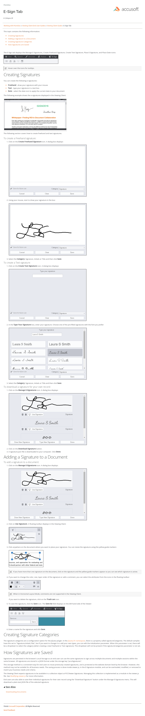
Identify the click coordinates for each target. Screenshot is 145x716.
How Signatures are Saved (18, 44)
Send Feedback (9, 710)
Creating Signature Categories (20, 41)
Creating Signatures (16, 36)
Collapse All (9, 18)
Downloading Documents (16, 692)
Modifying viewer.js (18, 676)
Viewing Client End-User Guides (33, 26)
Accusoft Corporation (17, 706)
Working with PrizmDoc (12, 26)
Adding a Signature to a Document (22, 39)
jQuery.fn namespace (76, 641)
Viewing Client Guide (54, 26)
